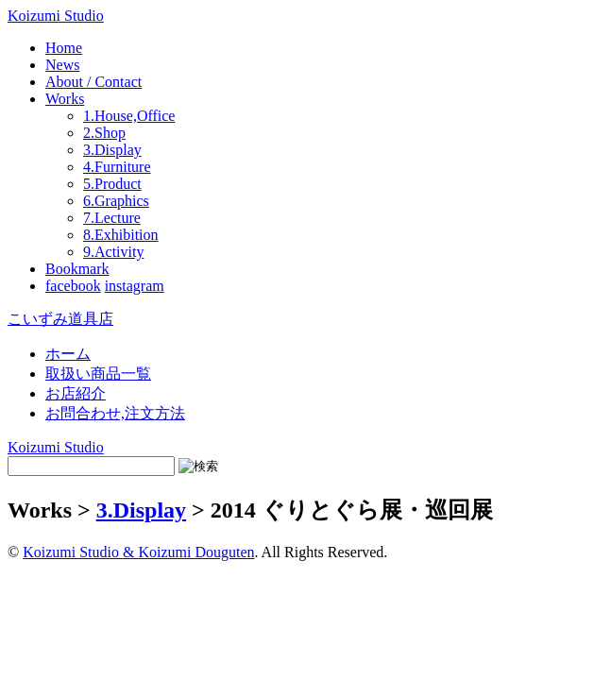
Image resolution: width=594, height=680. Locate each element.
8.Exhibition (121, 235)
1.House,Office (129, 116)
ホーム (68, 354)
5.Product (112, 184)
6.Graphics (116, 201)
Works (64, 99)
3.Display (112, 150)
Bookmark (77, 269)
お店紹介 (75, 393)
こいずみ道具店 (60, 319)
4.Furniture (117, 167)
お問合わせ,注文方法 (115, 413)
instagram (134, 286)
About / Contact (93, 82)
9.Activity (113, 252)
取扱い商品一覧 (98, 374)
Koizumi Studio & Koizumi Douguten (138, 552)
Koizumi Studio (56, 16)
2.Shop (104, 133)
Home (63, 48)
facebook (73, 286)
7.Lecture (112, 218)
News (62, 65)
